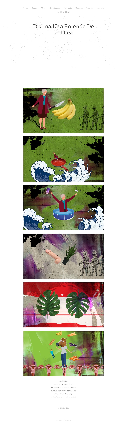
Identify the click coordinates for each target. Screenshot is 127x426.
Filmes (43, 8)
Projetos (79, 8)
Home (25, 8)
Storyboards (55, 8)
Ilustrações (67, 8)
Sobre (34, 8)
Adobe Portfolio (67, 420)
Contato (100, 8)
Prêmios (89, 8)
